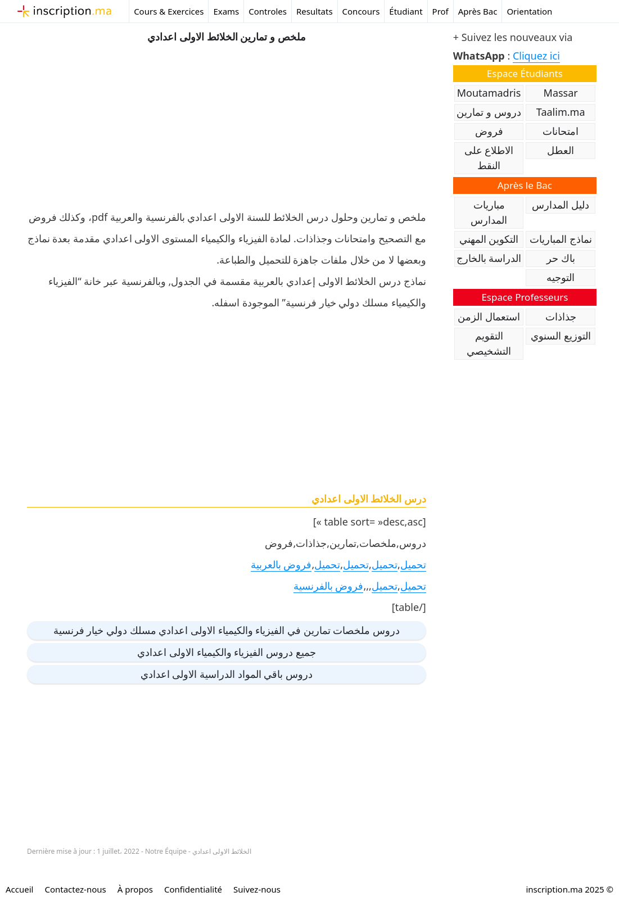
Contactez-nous (75, 889)
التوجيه (560, 277)
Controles (267, 11)
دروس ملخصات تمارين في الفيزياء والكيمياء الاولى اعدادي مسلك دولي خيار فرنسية (226, 630)
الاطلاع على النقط (489, 157)
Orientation (529, 11)
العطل (560, 150)
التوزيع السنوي (561, 335)
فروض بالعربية (281, 564)
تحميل (413, 564)
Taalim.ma (560, 112)
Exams (226, 11)
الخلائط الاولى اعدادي (221, 851)
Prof (440, 11)
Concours (361, 11)
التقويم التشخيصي (489, 343)
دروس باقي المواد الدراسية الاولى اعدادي (227, 674)
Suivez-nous (257, 889)
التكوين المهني (489, 239)
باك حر (560, 258)
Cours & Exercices (169, 11)
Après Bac (478, 11)
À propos (135, 889)
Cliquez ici (536, 55)
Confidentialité (193, 889)
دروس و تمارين (489, 112)
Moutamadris (489, 92)
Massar (561, 92)
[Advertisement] (226, 123)
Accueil (19, 889)
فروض (489, 131)
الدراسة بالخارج (489, 258)
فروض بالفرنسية (328, 585)
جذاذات (560, 316)
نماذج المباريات (561, 239)
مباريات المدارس (489, 212)
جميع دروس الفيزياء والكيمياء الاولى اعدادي (226, 652)
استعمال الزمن (489, 316)
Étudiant (405, 11)
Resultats (314, 11)
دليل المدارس (560, 204)
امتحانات (561, 131)
